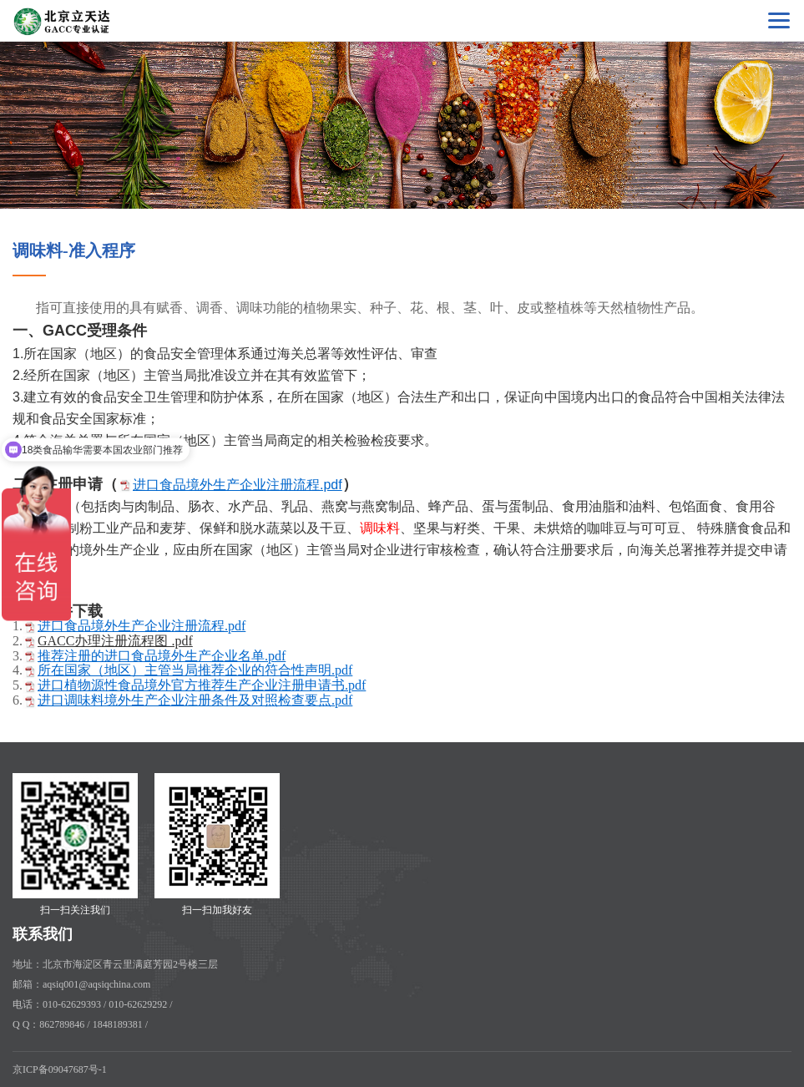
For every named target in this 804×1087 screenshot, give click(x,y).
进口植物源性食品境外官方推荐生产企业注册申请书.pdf (202, 685)
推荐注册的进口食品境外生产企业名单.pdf (162, 656)
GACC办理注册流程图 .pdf (115, 641)
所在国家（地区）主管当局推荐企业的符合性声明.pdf (195, 670)
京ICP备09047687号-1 (60, 1069)
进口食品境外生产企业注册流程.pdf (237, 485)
